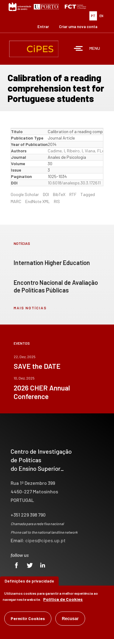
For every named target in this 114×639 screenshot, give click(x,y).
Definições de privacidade (29, 581)
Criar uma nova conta (78, 26)
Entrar (43, 26)
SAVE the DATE (37, 366)
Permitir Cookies (28, 619)
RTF (73, 194)
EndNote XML (37, 201)
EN (101, 16)
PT (93, 16)
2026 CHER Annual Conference (42, 392)
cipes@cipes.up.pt (45, 540)
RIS (57, 201)
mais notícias (30, 308)
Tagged (88, 194)
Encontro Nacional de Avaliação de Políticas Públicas (56, 286)
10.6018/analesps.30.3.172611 (74, 182)
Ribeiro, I (75, 150)
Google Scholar (25, 194)
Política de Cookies (63, 600)
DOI (46, 194)
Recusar (70, 619)
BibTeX (59, 194)
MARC (16, 201)
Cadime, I (56, 150)
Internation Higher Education (52, 262)
